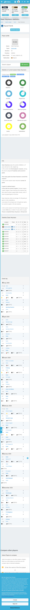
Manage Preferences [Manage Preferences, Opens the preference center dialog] (15, 607)
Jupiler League (8, 22)
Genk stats (14, 48)
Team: (8, 48)
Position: (7, 53)
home (2, 22)
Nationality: (6, 57)
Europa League (20, 74)
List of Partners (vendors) (7, 596)
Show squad (15, 29)
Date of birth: (6, 55)
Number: (7, 50)
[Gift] (15, 1)
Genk (15, 22)
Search (25, 64)
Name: (8, 46)
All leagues (13, 74)
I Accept (15, 599)
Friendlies (13, 76)
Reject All (15, 603)
